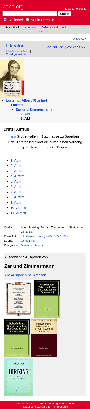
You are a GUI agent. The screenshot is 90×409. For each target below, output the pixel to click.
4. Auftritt (17, 176)
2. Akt (25, 114)
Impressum (61, 406)
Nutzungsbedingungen (61, 403)
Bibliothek (14, 20)
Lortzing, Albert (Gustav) (26, 100)
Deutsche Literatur (32, 245)
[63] (13, 136)
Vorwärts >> (76, 47)
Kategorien (77, 27)
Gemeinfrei (28, 240)
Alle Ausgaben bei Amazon (25, 275)
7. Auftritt (17, 192)
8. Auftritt (17, 197)
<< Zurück (55, 47)
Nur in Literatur (40, 20)
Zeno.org (13, 7)
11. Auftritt (18, 213)
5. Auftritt (17, 181)
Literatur (15, 45)
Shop (43, 31)
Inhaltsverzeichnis (17, 51)
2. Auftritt (17, 166)
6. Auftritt (17, 187)
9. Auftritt (17, 202)
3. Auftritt (17, 171)
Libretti (17, 105)
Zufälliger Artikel (53, 27)
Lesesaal (30, 27)
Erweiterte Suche (75, 8)
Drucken (80, 38)
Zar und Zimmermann (34, 109)
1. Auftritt (17, 160)
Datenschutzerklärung (36, 406)
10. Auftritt (18, 208)
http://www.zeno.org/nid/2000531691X (44, 236)
